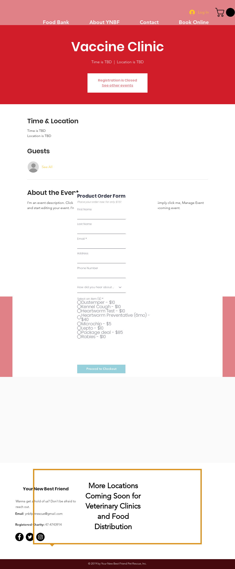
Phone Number (87, 268)
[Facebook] (19, 537)
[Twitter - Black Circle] (30, 537)
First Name (84, 209)
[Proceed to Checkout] (101, 369)
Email (81, 238)
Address (82, 253)
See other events (117, 85)
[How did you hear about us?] (101, 287)
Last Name (84, 224)
